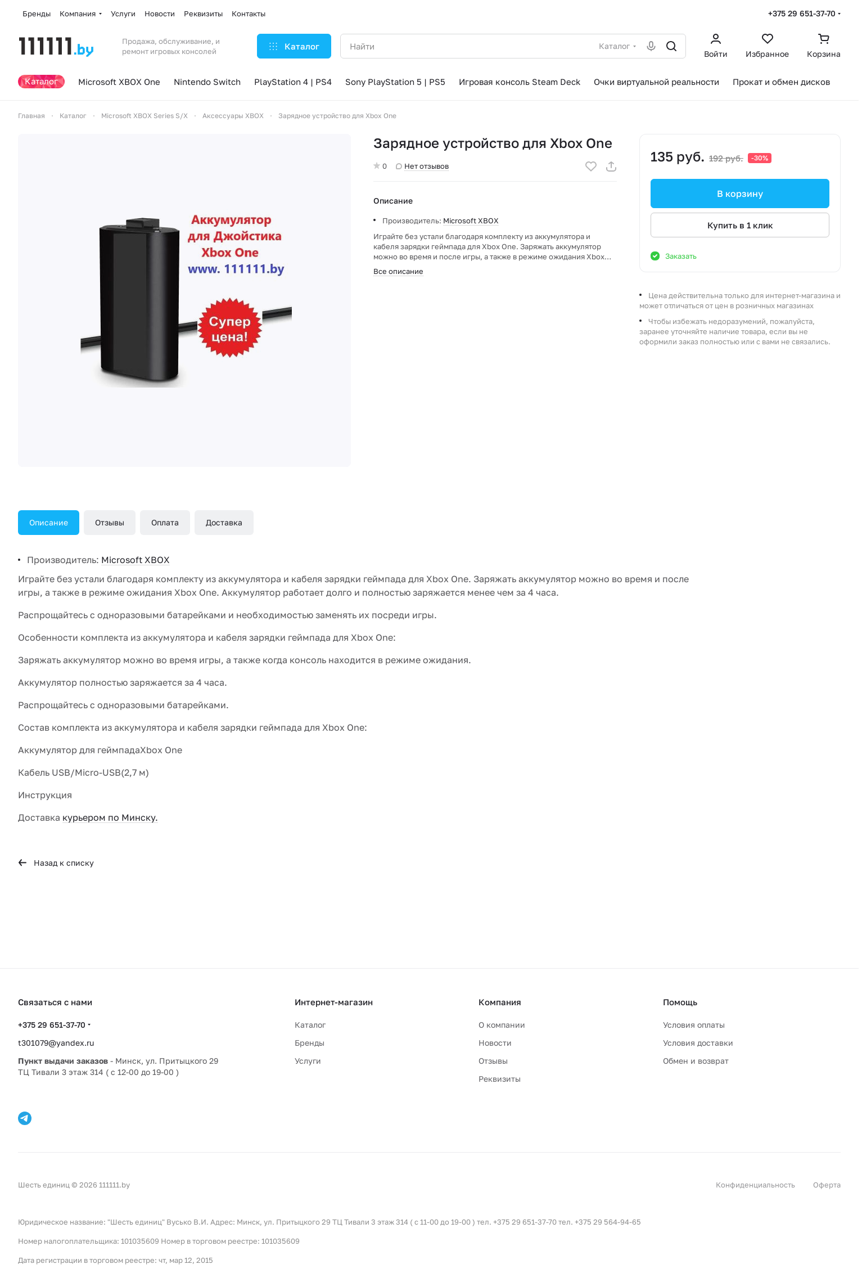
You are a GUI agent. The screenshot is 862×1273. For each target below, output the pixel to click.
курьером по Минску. (110, 817)
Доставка (224, 522)
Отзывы (109, 522)
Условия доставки (698, 1042)
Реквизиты (500, 1078)
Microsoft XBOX (471, 220)
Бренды (309, 1042)
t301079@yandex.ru (56, 1042)
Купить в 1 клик (740, 225)
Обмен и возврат (696, 1060)
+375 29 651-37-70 (802, 13)
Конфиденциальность (755, 1184)
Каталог (310, 1024)
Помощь (680, 1002)
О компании (502, 1024)
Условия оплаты (694, 1024)
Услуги (308, 1060)
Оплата (165, 522)
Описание (48, 522)
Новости (495, 1042)
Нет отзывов (422, 165)
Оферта (827, 1184)
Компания (500, 1002)
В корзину (740, 193)
